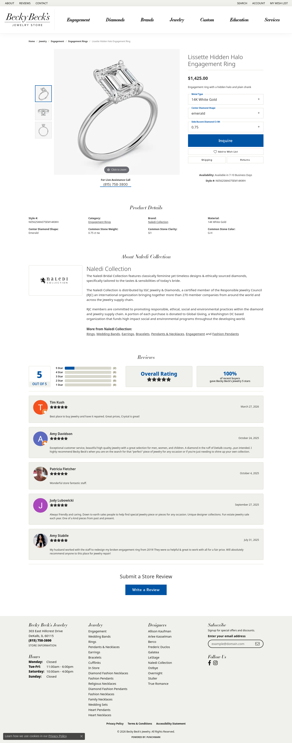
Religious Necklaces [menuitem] (102, 684)
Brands (147, 20)
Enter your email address (227, 636)
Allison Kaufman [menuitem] (159, 631)
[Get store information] (43, 645)
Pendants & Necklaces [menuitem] (104, 647)
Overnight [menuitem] (155, 673)
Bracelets (142, 334)
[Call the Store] (40, 640)
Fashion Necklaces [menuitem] (101, 694)
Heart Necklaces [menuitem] (99, 715)
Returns (245, 160)
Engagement (78, 20)
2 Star (59, 380)
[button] (241, 3)
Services (272, 20)
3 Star (59, 376)
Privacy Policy (115, 723)
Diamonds (115, 20)
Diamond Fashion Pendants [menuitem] (107, 689)
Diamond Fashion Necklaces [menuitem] (108, 673)
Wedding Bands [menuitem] (99, 636)
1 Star (59, 385)
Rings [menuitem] (92, 642)
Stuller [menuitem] (152, 678)
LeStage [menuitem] (154, 657)
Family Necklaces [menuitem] (100, 699)
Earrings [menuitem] (94, 652)
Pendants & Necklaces (167, 334)
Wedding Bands (108, 334)
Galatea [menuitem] (153, 652)
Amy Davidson (61, 434)
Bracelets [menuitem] (94, 657)
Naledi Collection (158, 222)
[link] (9, 3)
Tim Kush (57, 402)
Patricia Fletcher (63, 469)
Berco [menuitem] (152, 642)
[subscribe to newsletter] (257, 643)
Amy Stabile (59, 535)
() (114, 368)
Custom (207, 20)
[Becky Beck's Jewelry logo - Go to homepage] (28, 19)
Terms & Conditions (140, 723)
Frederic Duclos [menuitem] (159, 647)
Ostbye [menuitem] (153, 668)
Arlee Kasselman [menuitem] (160, 636)
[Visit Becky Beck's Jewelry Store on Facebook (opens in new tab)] (209, 662)
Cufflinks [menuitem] (94, 663)
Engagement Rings (78, 41)
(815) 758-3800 (115, 184)
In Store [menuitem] (94, 668)
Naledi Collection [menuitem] (160, 663)
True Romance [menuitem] (158, 684)
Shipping (206, 160)
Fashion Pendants (225, 334)
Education (239, 20)
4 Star (59, 372)
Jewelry (177, 20)
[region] (117, 112)
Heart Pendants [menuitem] (99, 710)
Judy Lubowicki (62, 500)
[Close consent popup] (81, 736)
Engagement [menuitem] (97, 631)
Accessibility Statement (171, 723)
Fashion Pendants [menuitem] (101, 678)
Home (32, 41)
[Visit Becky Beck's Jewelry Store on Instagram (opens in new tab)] (215, 662)
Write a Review (146, 590)
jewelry (43, 41)
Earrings (128, 334)
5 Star (59, 368)
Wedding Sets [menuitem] (98, 705)
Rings (91, 334)
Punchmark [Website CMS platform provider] (154, 737)
